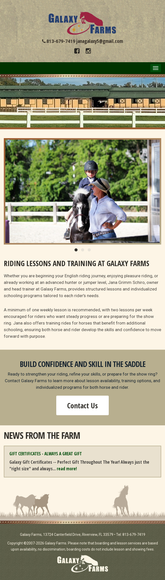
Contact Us (82, 405)
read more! (67, 469)
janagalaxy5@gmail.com (99, 41)
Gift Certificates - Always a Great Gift (45, 454)
